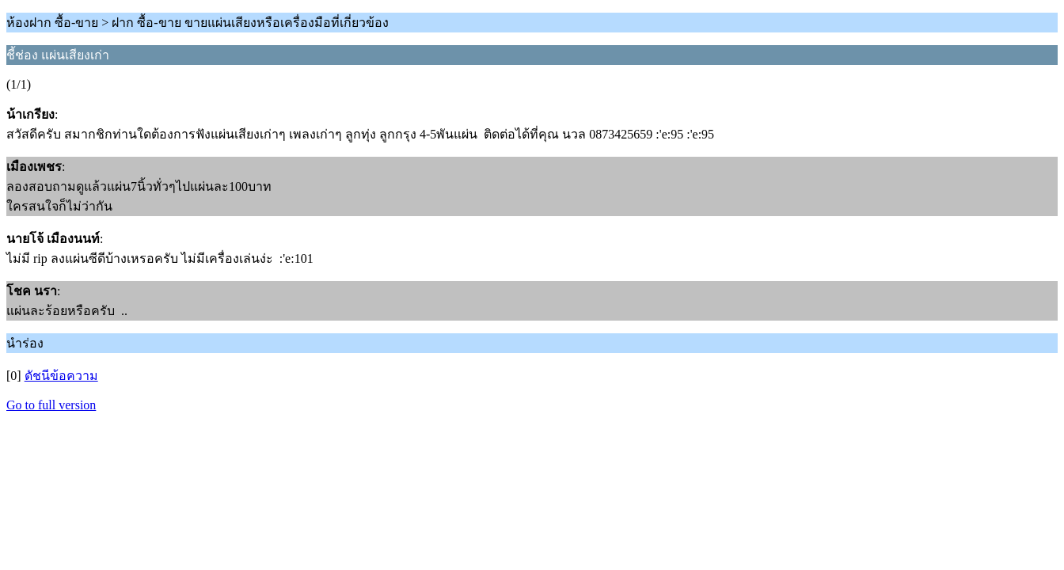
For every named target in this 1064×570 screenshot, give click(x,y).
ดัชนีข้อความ (61, 375)
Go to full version (51, 405)
